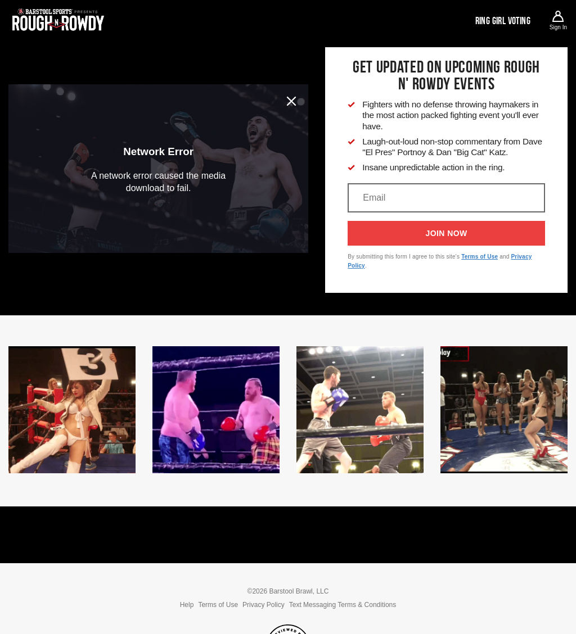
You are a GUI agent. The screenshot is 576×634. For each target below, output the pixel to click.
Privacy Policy (263, 605)
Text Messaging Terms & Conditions (343, 605)
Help (187, 605)
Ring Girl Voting (502, 20)
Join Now (446, 233)
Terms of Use (479, 256)
